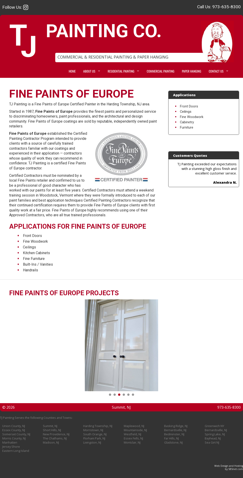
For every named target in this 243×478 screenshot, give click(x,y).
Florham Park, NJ (94, 438)
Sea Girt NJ (212, 442)
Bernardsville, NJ (175, 430)
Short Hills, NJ (52, 430)
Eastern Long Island (15, 451)
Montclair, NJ (132, 442)
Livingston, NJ (92, 442)
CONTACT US (216, 71)
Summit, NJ (50, 426)
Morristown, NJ (93, 430)
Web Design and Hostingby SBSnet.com (228, 467)
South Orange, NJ (95, 434)
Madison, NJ (51, 442)
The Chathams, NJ (55, 438)
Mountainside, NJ (135, 430)
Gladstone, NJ (173, 442)
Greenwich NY (214, 426)
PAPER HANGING (191, 71)
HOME (72, 71)
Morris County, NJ (14, 438)
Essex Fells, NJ (133, 438)
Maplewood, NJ (134, 426)
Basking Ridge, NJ (176, 426)
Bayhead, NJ (213, 438)
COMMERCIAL (160, 71)
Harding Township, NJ (97, 426)
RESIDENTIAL (121, 71)
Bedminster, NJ (174, 434)
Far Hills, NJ (171, 438)
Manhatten (9, 442)
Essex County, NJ (13, 430)
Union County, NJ (13, 426)
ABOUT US (89, 71)
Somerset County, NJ (16, 434)
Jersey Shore (11, 446)
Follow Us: (15, 7)
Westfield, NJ (132, 434)
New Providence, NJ (56, 434)
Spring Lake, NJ (215, 434)
